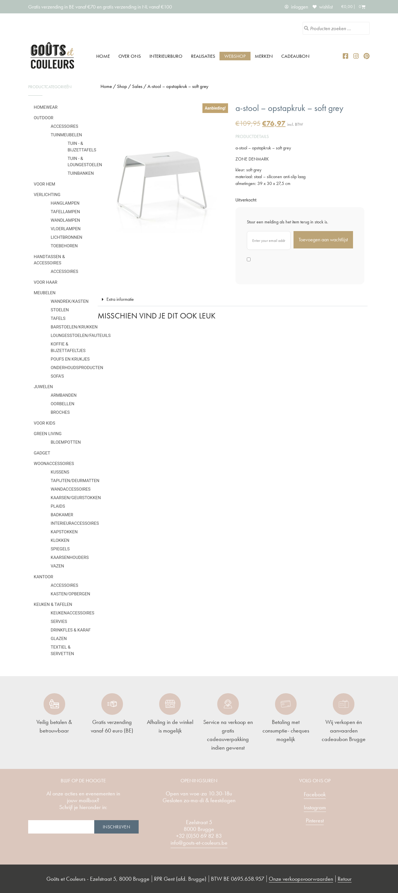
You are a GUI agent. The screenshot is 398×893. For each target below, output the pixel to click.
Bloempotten (66, 442)
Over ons (129, 56)
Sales (137, 86)
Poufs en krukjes (70, 359)
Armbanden (64, 395)
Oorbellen (62, 403)
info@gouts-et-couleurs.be (199, 842)
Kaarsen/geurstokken (76, 497)
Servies (59, 621)
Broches (60, 412)
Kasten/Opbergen (70, 593)
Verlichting (47, 194)
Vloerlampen (66, 228)
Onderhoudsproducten (77, 367)
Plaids (58, 506)
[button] (233, 299)
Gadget (42, 453)
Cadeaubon (295, 56)
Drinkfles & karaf (71, 630)
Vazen (57, 566)
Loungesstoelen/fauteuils (81, 335)
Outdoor (44, 117)
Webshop (235, 56)
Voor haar (46, 282)
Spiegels (60, 549)
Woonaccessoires (54, 463)
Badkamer (62, 514)
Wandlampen (65, 220)
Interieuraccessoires (75, 523)
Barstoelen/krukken (74, 327)
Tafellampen (65, 211)
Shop (122, 86)
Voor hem (44, 184)
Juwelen (43, 386)
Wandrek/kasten (70, 301)
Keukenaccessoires (72, 613)
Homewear (46, 107)
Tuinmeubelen (66, 134)
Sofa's (57, 376)
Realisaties (203, 56)
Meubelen (45, 292)
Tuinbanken (81, 173)
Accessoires (64, 126)
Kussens (60, 472)
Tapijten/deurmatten (75, 480)
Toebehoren (64, 245)
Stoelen (60, 309)
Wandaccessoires (71, 489)
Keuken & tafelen (53, 604)
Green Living (48, 433)
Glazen (59, 638)
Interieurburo (165, 56)
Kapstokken (64, 531)
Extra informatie (120, 299)
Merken (264, 56)
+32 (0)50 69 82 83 (199, 835)
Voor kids (44, 423)
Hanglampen (65, 203)
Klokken (60, 540)
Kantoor (43, 576)
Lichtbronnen (66, 237)
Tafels (58, 318)
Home (103, 56)
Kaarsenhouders (70, 557)
